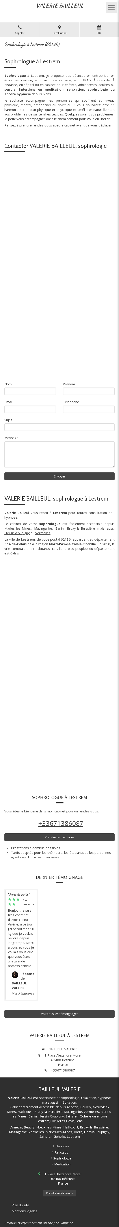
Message (11, 437)
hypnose (10, 517)
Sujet (8, 420)
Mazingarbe (43, 528)
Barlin (59, 528)
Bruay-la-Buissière (81, 528)
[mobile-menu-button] (111, 7)
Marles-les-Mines (17, 528)
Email (8, 402)
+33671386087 (60, 823)
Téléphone (71, 402)
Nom (8, 384)
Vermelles (42, 533)
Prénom (69, 384)
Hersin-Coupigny (17, 533)
